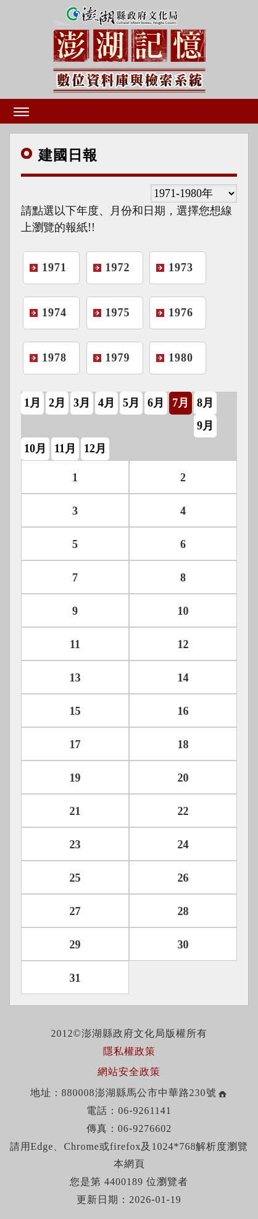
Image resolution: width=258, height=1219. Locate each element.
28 (183, 911)
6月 (156, 403)
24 (183, 844)
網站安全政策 (129, 1071)
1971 (54, 267)
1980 (181, 358)
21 (75, 811)
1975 (118, 312)
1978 (54, 358)
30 (183, 945)
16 (183, 711)
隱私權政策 (129, 1051)
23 (75, 844)
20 (183, 778)
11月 (65, 448)
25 (75, 878)
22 (183, 811)
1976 (181, 312)
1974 (54, 312)
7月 (180, 403)
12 (183, 644)
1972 (118, 267)
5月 (131, 403)
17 (75, 744)
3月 (81, 403)
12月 (95, 448)
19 (75, 778)
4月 (106, 403)
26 (183, 878)
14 (183, 678)
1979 (118, 358)
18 (183, 744)
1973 (181, 267)
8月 (205, 403)
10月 (35, 448)
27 (75, 911)
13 (75, 678)
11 (75, 644)
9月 (205, 426)
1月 (32, 403)
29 (75, 945)
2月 (57, 403)
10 (183, 611)
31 (75, 978)
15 (75, 711)
